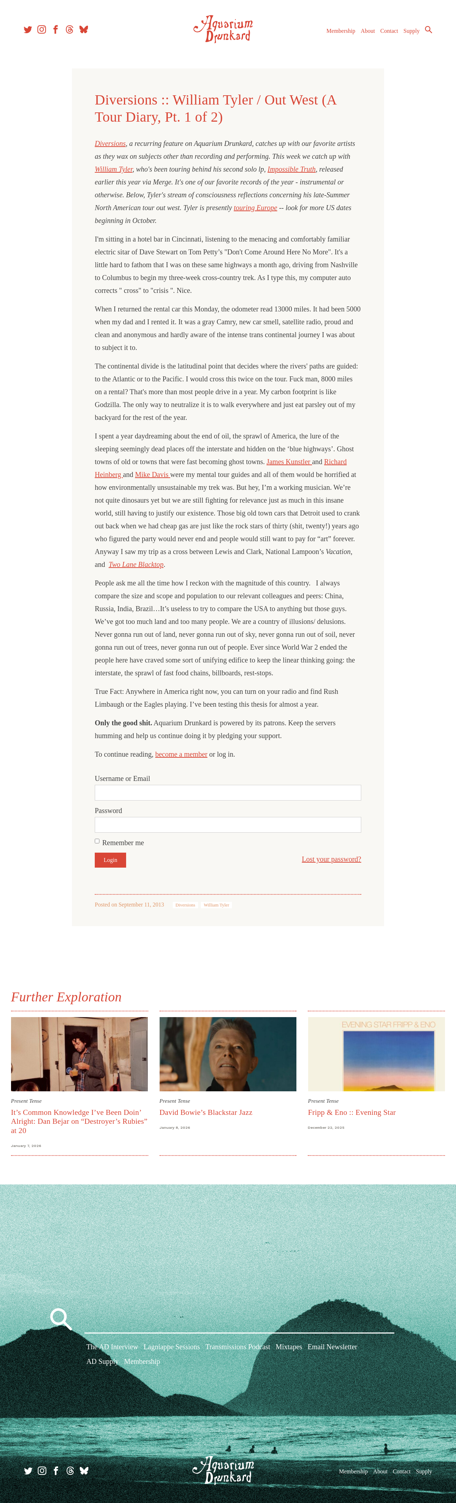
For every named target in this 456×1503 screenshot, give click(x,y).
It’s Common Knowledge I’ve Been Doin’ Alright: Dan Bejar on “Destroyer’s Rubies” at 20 (79, 1121)
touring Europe (255, 208)
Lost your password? (331, 859)
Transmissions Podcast (238, 1347)
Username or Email (122, 778)
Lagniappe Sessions (172, 1347)
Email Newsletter (332, 1347)
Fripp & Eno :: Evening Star (352, 1112)
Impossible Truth (292, 169)
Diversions (110, 143)
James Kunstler (289, 462)
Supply (411, 32)
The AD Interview (112, 1347)
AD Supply (102, 1362)
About (366, 32)
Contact (388, 32)
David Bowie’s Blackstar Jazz (206, 1112)
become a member (181, 754)
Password (108, 810)
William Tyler (114, 169)
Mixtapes (289, 1347)
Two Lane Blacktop (136, 564)
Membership (339, 32)
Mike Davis (152, 474)
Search (427, 30)
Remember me (123, 843)
